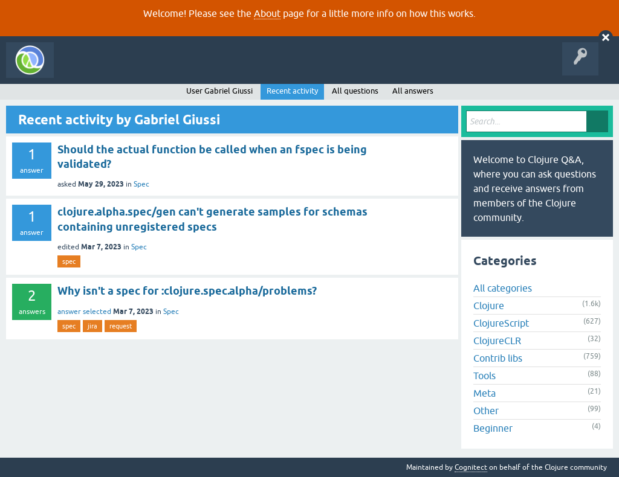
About (267, 13)
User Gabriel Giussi (219, 90)
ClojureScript (501, 323)
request (120, 326)
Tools (484, 375)
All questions (355, 90)
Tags (226, 69)
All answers (412, 90)
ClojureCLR (497, 340)
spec (69, 261)
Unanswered (180, 69)
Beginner (493, 428)
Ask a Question (276, 69)
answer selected (84, 311)
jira (92, 326)
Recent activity (292, 90)
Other (486, 410)
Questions (129, 69)
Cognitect (471, 467)
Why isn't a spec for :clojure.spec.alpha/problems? (187, 290)
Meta (484, 393)
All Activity (81, 69)
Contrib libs (497, 358)
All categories (502, 288)
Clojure (488, 305)
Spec (141, 184)
